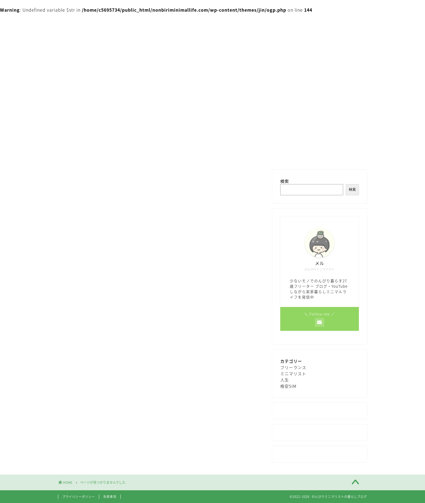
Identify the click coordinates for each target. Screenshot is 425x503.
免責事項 (109, 496)
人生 (84, 426)
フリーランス (93, 410)
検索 (284, 181)
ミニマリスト (93, 418)
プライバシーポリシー (78, 496)
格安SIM (88, 434)
